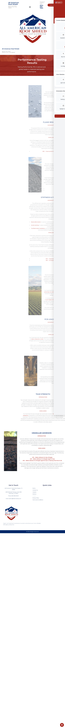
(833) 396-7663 (41, 7)
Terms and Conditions (38, 500)
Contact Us (35, 490)
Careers (34, 492)
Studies (34, 496)
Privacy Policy (36, 498)
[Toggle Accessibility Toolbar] (62, 725)
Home (34, 488)
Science (34, 494)
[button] (30, 7)
